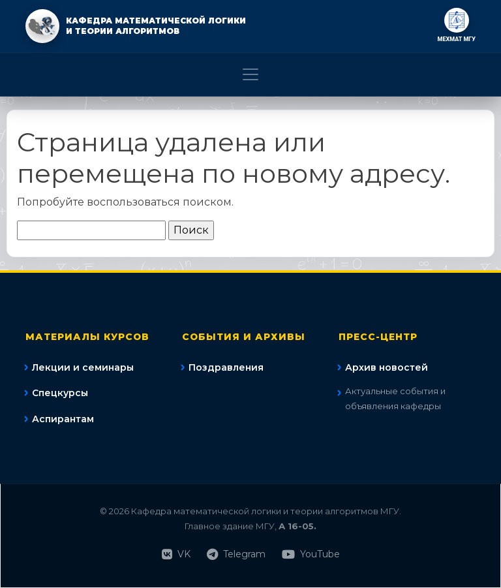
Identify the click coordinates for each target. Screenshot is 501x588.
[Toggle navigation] (250, 74)
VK (176, 554)
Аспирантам (63, 419)
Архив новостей (386, 367)
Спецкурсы (60, 393)
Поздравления (226, 367)
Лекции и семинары (83, 367)
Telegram (236, 554)
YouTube (311, 554)
